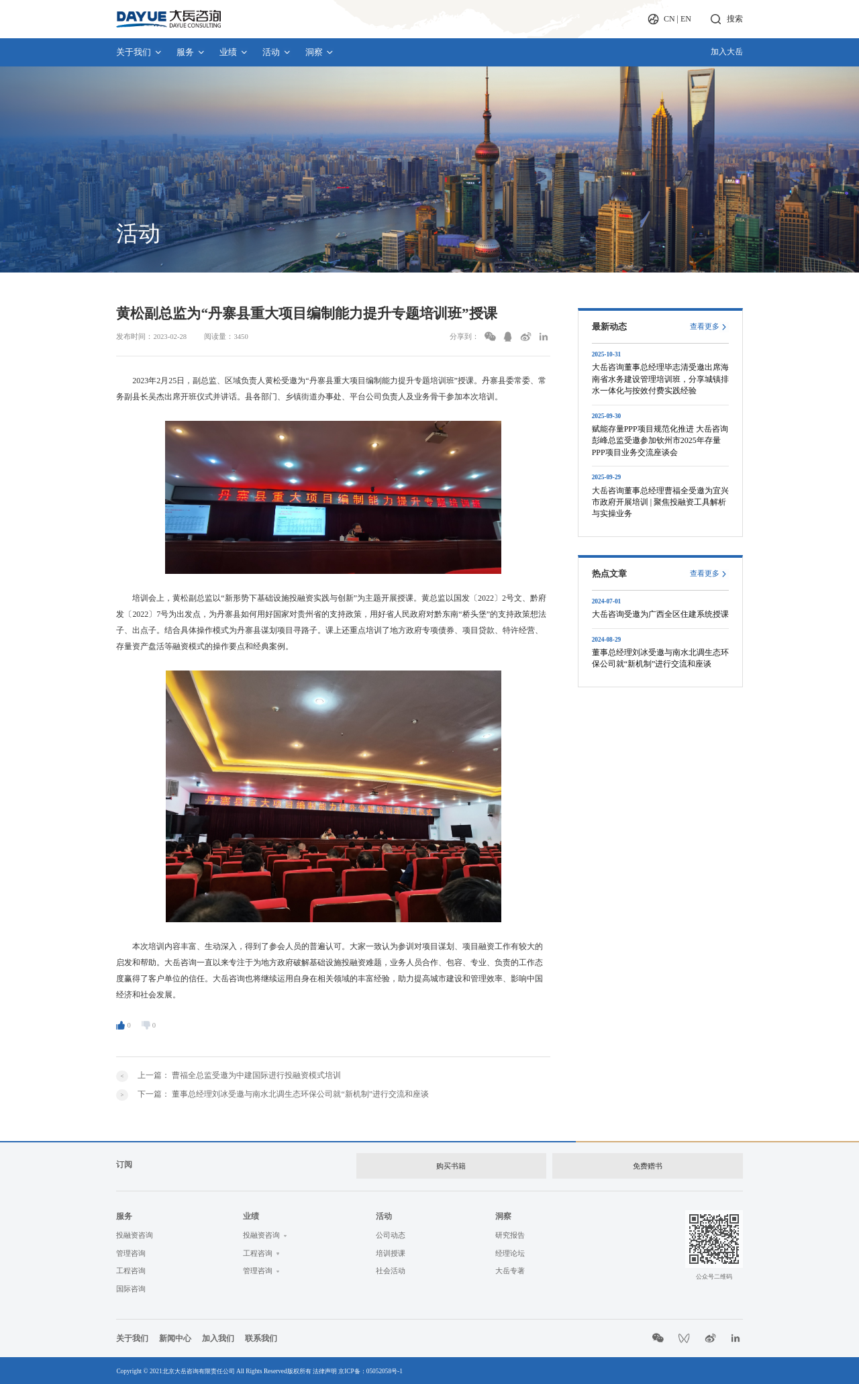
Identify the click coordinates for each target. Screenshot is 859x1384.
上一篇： (239, 1075)
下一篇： (283, 1094)
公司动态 (390, 1232)
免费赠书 (647, 1165)
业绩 (233, 52)
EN (685, 18)
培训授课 (390, 1250)
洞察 (319, 52)
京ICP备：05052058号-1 (370, 1369)
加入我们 (218, 1335)
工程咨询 (131, 1269)
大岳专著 (510, 1269)
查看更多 (704, 326)
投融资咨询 (134, 1232)
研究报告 (510, 1232)
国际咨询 (131, 1286)
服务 (190, 52)
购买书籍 (450, 1165)
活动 (276, 52)
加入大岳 (727, 51)
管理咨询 (131, 1250)
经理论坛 (510, 1250)
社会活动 (390, 1269)
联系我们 (261, 1335)
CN (669, 18)
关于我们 (139, 52)
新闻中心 (175, 1335)
